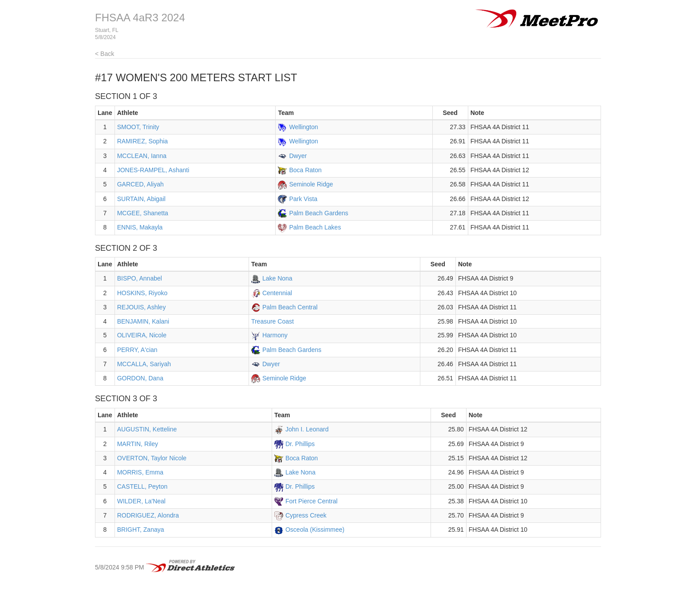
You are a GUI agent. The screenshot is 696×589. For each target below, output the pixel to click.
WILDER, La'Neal (141, 501)
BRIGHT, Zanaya (140, 529)
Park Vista (303, 198)
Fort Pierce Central (311, 501)
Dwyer (298, 155)
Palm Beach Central (290, 307)
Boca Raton (305, 170)
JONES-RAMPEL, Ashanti (153, 170)
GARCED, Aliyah (140, 184)
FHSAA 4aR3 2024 (140, 18)
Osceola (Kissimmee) (314, 529)
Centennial (277, 292)
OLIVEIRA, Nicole (141, 335)
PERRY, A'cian (137, 349)
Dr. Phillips (300, 443)
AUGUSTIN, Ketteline (147, 429)
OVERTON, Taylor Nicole (151, 458)
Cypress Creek (306, 515)
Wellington (303, 126)
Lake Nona (277, 278)
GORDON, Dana (140, 378)
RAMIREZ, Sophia (142, 141)
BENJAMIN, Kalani (143, 321)
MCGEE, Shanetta (142, 213)
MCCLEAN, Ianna (141, 155)
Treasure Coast (272, 321)
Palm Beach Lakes (315, 227)
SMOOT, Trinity (138, 126)
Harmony (275, 335)
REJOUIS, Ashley (141, 307)
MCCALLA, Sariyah (144, 364)
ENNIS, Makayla (140, 227)
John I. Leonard (306, 429)
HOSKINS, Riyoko (142, 292)
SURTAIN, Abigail (141, 198)
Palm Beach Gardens (318, 213)
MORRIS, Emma (140, 472)
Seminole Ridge (311, 184)
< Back (104, 53)
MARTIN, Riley (137, 443)
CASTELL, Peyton (142, 486)
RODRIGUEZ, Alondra (148, 515)
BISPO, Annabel (139, 278)
